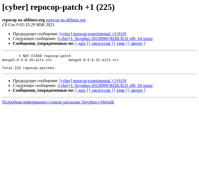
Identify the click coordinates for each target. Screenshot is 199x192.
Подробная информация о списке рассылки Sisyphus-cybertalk (58, 105)
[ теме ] (120, 43)
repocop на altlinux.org (66, 20)
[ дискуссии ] (101, 43)
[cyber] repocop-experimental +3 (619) (92, 33)
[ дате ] (81, 43)
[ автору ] (136, 43)
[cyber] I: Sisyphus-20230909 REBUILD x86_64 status (105, 38)
